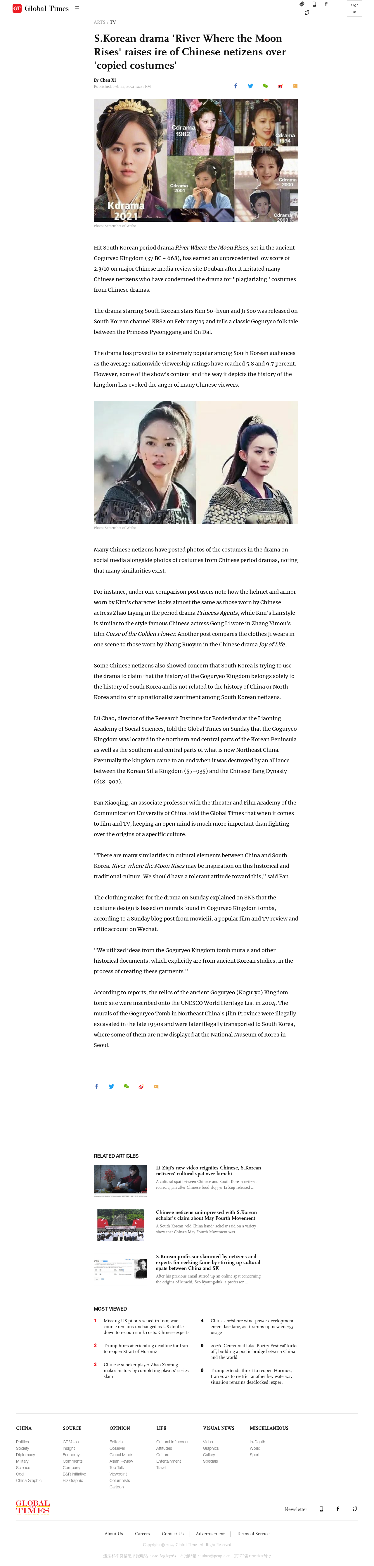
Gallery (209, 1454)
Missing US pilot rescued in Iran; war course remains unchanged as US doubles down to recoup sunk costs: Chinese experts (147, 1326)
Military (22, 1461)
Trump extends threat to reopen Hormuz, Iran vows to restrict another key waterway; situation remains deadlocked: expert (252, 1376)
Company (71, 1467)
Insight (69, 1448)
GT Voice (71, 1441)
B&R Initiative (74, 1473)
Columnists (120, 1480)
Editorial (117, 1441)
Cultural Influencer (172, 1441)
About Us (114, 1533)
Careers (142, 1533)
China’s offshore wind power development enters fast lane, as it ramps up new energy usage (252, 1326)
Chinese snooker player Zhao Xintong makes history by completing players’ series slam (146, 1370)
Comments (73, 1461)
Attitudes (164, 1448)
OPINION (120, 1428)
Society (22, 1448)
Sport (254, 1454)
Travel (161, 1467)
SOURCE (72, 1428)
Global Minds (121, 1454)
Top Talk (117, 1467)
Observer (117, 1448)
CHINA (24, 1428)
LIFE (161, 1428)
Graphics (211, 1448)
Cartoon (117, 1486)
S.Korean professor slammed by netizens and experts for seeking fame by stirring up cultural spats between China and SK (208, 1262)
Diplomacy (25, 1454)
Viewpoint (118, 1473)
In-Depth (257, 1441)
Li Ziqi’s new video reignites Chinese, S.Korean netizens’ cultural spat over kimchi (208, 1170)
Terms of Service (253, 1533)
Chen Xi (108, 80)
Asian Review (121, 1461)
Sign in (355, 8)
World (255, 1448)
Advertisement (210, 1533)
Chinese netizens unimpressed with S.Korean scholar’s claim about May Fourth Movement (206, 1215)
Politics (22, 1441)
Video (208, 1441)
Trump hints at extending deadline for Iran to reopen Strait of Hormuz (146, 1348)
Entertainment (168, 1461)
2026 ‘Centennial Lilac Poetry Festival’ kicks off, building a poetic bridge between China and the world (254, 1351)
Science (23, 1467)
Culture (162, 1454)
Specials (210, 1461)
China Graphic (28, 1480)
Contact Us (173, 1533)
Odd (20, 1473)
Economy (71, 1454)
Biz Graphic (73, 1480)
